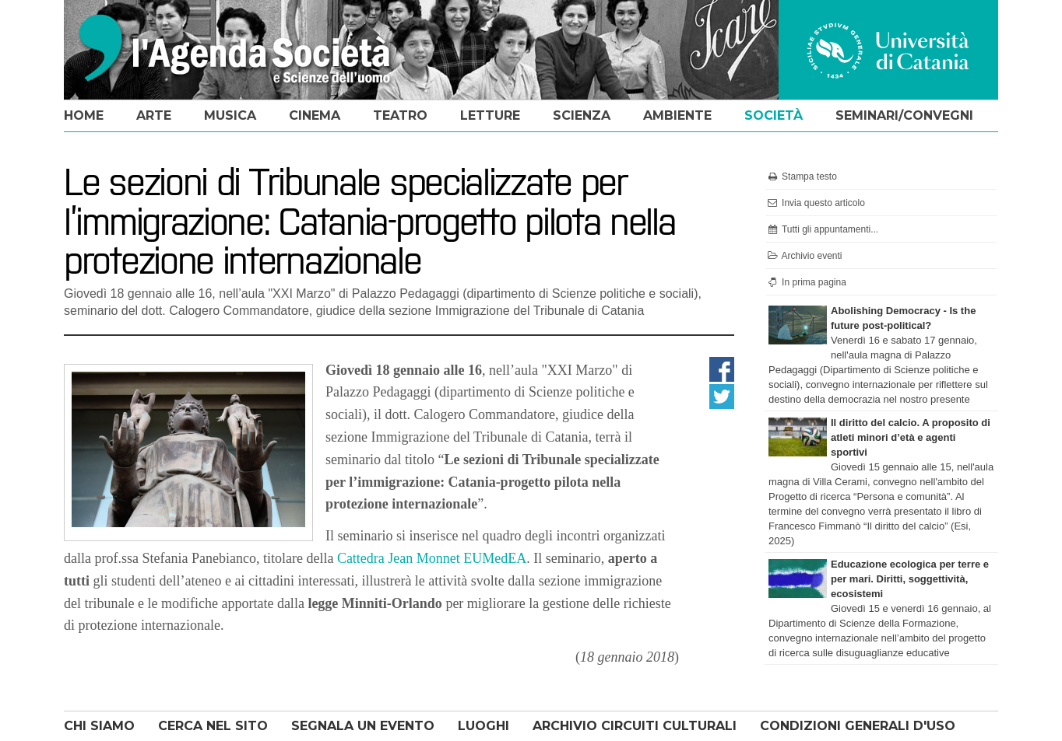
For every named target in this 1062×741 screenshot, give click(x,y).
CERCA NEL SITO (213, 725)
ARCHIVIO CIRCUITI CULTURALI (635, 725)
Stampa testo (801, 176)
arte (153, 115)
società (773, 115)
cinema (314, 115)
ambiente (677, 115)
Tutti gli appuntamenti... (822, 229)
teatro (400, 115)
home (84, 115)
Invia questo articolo (815, 202)
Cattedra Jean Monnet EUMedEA (431, 558)
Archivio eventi (804, 255)
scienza (581, 115)
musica (230, 115)
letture (490, 115)
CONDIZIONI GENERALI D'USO (857, 725)
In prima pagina (806, 282)
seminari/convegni (904, 115)
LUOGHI (483, 725)
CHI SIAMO (99, 725)
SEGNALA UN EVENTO (362, 725)
